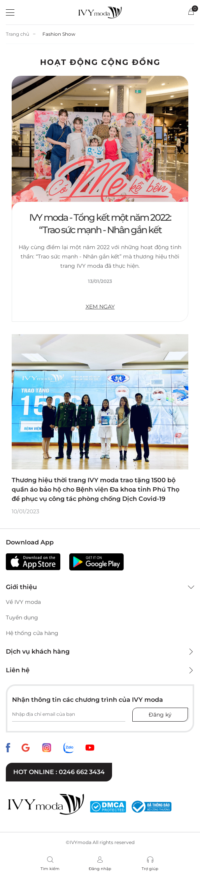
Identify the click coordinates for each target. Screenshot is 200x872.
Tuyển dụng (22, 617)
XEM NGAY (100, 306)
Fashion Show (58, 34)
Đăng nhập (100, 868)
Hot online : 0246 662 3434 (59, 772)
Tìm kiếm (50, 868)
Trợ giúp (150, 868)
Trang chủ (17, 34)
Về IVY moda (23, 601)
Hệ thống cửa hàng (32, 633)
